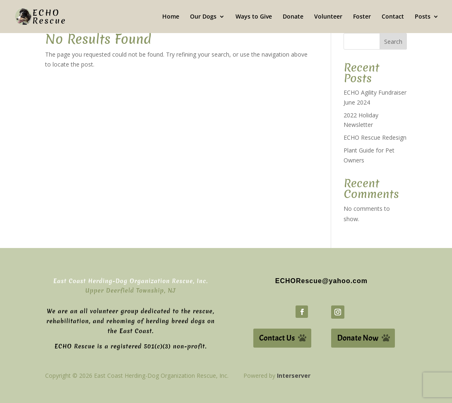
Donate (293, 17)
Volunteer (328, 17)
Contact (393, 17)
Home (170, 17)
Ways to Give (254, 17)
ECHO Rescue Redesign (375, 137)
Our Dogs (203, 17)
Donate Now (357, 338)
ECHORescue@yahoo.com (321, 280)
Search (393, 41)
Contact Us (277, 338)
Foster (362, 17)
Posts (422, 17)
